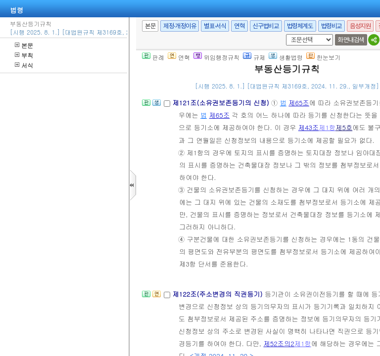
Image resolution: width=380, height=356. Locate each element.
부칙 (24, 55)
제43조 (308, 127)
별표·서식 (215, 26)
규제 (254, 57)
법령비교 (331, 26)
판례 (153, 57)
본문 (24, 45)
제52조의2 (278, 343)
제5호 (343, 127)
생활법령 (286, 57)
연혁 (239, 26)
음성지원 (360, 26)
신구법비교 (266, 26)
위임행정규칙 (216, 57)
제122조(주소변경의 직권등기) (218, 294)
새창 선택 (284, 34)
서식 (24, 65)
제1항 (327, 127)
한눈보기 (323, 57)
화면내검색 (351, 40)
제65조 (298, 102)
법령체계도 (300, 26)
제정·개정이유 (179, 26)
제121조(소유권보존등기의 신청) (221, 102)
